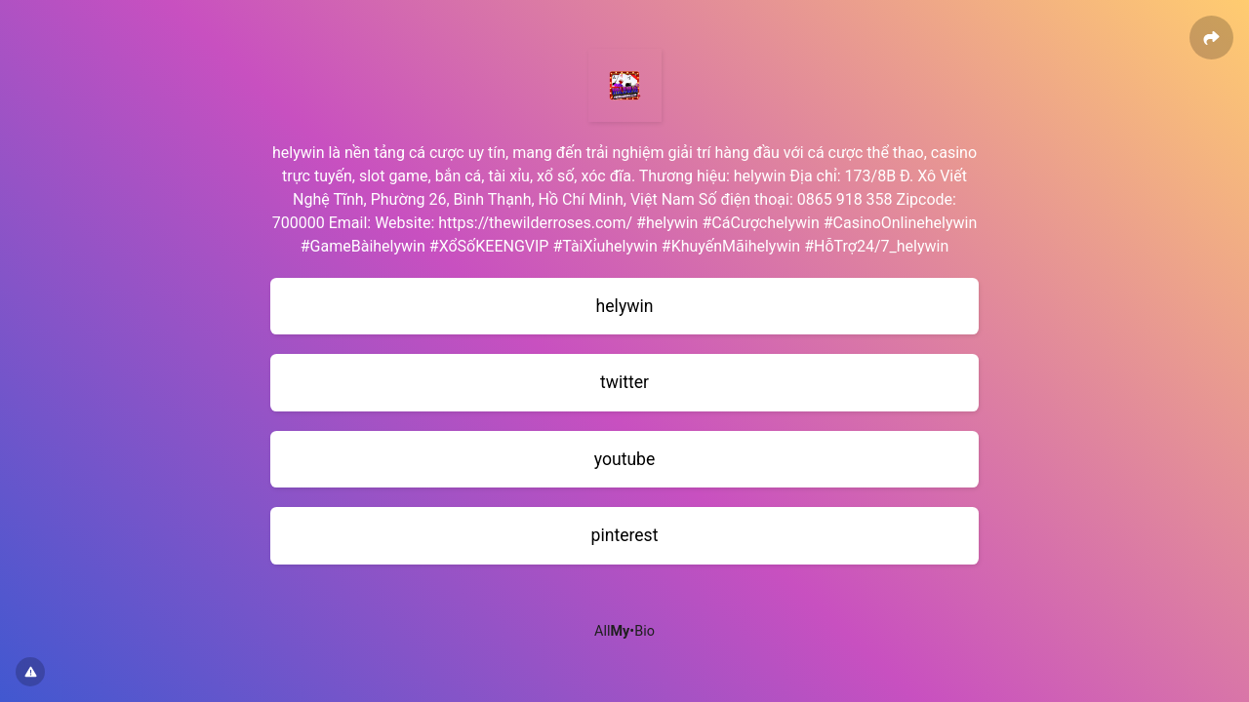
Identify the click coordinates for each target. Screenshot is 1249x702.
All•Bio (624, 631)
